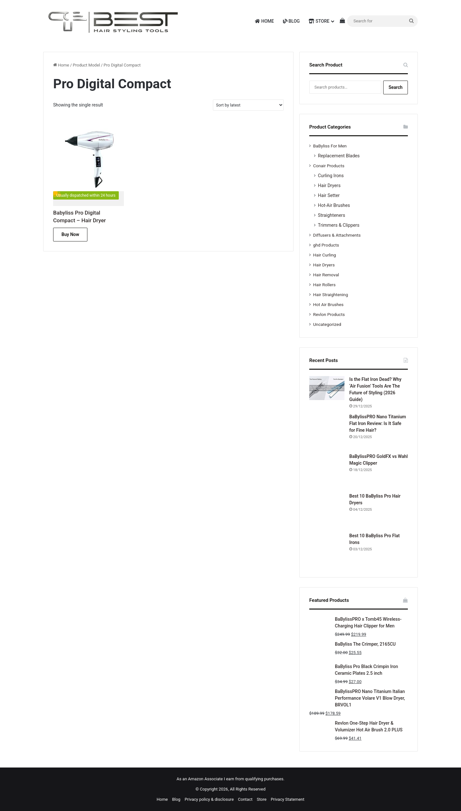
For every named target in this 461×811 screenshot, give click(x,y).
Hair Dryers (329, 185)
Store (319, 21)
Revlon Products (329, 314)
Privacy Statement (287, 799)
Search (396, 87)
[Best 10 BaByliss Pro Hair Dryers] (326, 510)
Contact (245, 799)
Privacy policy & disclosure (209, 799)
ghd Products (326, 245)
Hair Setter (329, 195)
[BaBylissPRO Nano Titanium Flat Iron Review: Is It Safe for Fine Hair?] (326, 431)
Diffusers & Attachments (336, 235)
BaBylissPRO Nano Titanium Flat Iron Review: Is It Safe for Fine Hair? (377, 423)
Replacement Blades (339, 155)
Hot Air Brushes (328, 304)
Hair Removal (326, 274)
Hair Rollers (324, 284)
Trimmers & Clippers (339, 225)
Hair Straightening (330, 294)
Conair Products (328, 165)
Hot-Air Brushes (334, 205)
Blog (291, 21)
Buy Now (70, 234)
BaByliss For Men (330, 145)
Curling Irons (331, 175)
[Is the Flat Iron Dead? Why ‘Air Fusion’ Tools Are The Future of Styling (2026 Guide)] (326, 388)
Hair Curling (324, 254)
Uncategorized (327, 324)
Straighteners (331, 215)
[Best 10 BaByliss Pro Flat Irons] (326, 550)
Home (264, 21)
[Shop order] (248, 105)
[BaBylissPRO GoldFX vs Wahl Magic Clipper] (326, 470)
